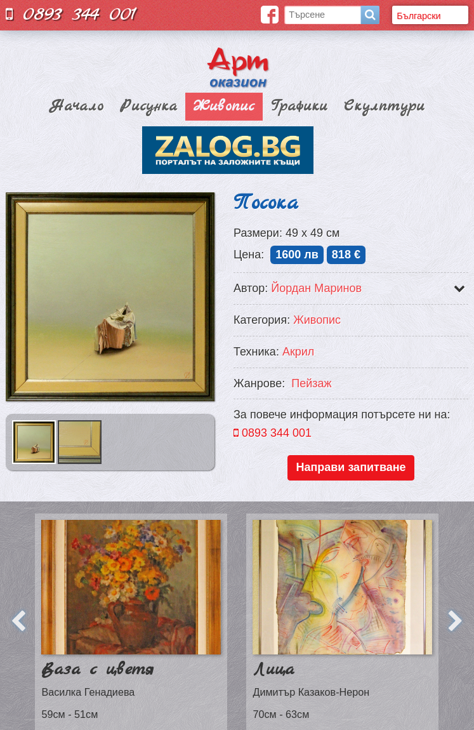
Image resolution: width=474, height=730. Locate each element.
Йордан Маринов (316, 288)
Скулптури (384, 106)
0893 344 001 (71, 14)
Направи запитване (350, 467)
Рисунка (148, 106)
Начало (76, 106)
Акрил (298, 351)
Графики (299, 106)
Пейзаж (311, 383)
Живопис (224, 106)
